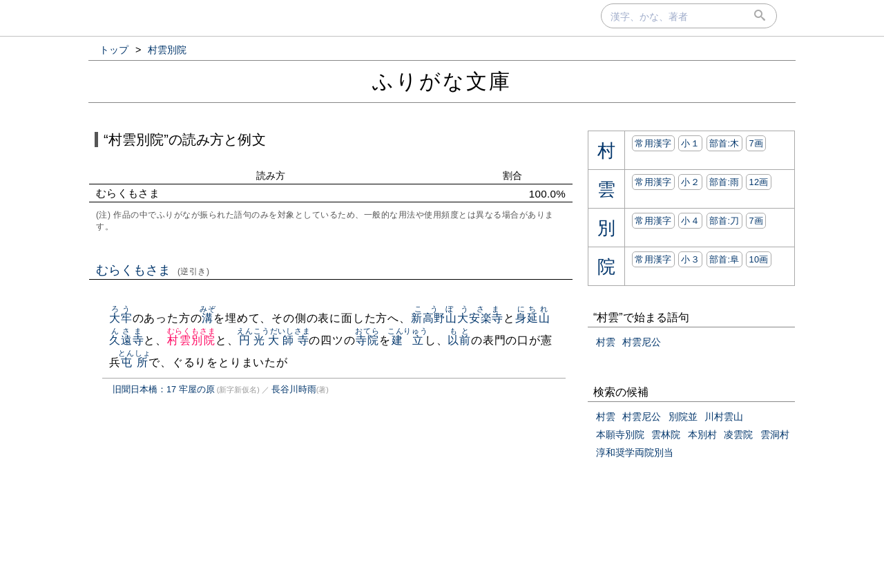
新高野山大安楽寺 (457, 318)
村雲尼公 (641, 341)
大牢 (121, 318)
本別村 (702, 434)
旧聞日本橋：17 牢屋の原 (164, 389)
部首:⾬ (724, 182)
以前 (459, 340)
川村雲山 (723, 416)
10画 (758, 259)
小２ (690, 182)
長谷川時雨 (293, 389)
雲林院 (665, 434)
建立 (407, 340)
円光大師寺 (273, 340)
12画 (758, 182)
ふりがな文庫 (442, 81)
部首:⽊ (724, 143)
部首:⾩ (724, 259)
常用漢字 (653, 143)
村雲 (605, 341)
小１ (690, 143)
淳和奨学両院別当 (634, 452)
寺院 (367, 340)
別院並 (683, 416)
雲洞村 (774, 434)
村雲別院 (191, 340)
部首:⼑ (724, 221)
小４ (690, 221)
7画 (756, 143)
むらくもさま (153, 270)
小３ (690, 259)
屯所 (134, 362)
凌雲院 (738, 434)
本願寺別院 (620, 434)
